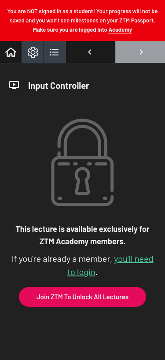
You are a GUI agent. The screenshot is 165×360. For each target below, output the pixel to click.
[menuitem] (33, 52)
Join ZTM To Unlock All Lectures (82, 297)
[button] (11, 52)
